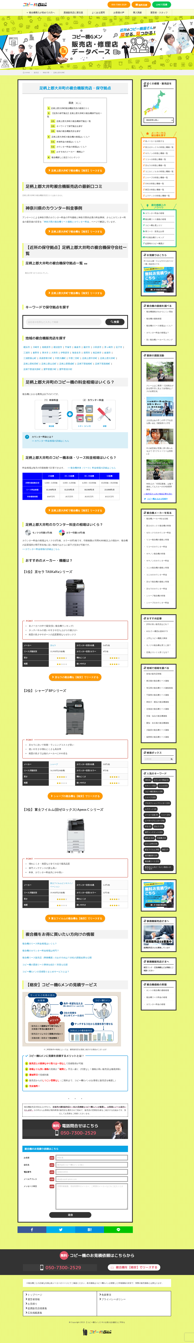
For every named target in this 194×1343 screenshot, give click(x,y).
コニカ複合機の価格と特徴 (157, 567)
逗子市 (119, 347)
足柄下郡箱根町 (84, 363)
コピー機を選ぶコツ (152, 225)
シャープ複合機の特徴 (155, 595)
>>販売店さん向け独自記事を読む (158, 493)
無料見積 (141, 5)
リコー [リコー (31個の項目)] (165, 814)
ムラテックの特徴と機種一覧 (156, 195)
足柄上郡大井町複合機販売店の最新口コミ (68, 108)
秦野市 (36, 352)
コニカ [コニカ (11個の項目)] (163, 785)
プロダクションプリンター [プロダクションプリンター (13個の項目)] (157, 803)
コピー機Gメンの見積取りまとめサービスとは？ (45, 972)
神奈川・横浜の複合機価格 (157, 701)
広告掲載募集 (33, 1313)
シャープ (54, 764)
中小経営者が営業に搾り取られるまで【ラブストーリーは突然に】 (159, 451)
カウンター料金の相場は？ (157, 332)
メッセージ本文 (30, 1186)
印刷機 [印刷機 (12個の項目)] (161, 837)
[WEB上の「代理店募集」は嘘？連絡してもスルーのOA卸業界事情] (159, 469)
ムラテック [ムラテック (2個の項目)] (150, 808)
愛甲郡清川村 (65, 369)
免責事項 (105, 1295)
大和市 (54, 352)
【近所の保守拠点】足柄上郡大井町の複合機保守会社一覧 (74, 114)
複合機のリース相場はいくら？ (159, 325)
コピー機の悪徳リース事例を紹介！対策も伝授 (45, 965)
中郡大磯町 (60, 358)
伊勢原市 (65, 352)
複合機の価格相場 (153, 318)
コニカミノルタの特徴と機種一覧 (158, 171)
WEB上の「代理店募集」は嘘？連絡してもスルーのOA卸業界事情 (159, 486)
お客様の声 (118, 12)
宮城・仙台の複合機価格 (156, 715)
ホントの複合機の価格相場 (157, 989)
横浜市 (26, 347)
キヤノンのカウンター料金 (157, 560)
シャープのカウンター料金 (157, 602)
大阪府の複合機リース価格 (157, 729)
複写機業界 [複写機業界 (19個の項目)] (151, 855)
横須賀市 (57, 347)
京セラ (53, 645)
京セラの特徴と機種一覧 (154, 165)
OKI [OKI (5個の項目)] (148, 779)
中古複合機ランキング (153, 237)
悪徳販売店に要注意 (73, 12)
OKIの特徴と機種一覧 (153, 183)
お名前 (26, 1158)
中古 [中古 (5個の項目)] (148, 826)
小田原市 (97, 347)
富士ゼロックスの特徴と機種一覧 (158, 147)
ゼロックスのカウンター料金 (158, 532)
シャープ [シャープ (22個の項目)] (150, 797)
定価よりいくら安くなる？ (157, 652)
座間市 (87, 352)
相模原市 (46, 347)
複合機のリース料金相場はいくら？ (39, 944)
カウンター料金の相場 (153, 213)
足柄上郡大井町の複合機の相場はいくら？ (68, 137)
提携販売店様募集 (36, 1308)
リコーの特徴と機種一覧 (154, 159)
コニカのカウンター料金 (156, 574)
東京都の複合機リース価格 (157, 680)
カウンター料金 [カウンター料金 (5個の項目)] (161, 779)
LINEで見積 (161, 4)
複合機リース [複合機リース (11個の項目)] (152, 861)
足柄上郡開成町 (66, 363)
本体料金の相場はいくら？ (66, 142)
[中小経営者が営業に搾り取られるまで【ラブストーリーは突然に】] (159, 437)
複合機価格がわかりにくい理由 (159, 311)
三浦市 (26, 352)
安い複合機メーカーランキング (159, 339)
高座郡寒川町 (45, 358)
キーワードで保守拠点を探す (67, 126)
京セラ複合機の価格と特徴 (157, 581)
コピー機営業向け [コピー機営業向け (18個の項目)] (154, 791)
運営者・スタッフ (159, 12)
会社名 (26, 1165)
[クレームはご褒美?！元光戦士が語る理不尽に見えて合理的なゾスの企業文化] (159, 372)
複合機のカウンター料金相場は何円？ (40, 951)
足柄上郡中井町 (89, 358)
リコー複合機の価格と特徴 (157, 539)
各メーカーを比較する (153, 141)
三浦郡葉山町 (29, 358)
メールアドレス (30, 1179)
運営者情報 (32, 1299)
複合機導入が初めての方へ (41, 12)
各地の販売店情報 (153, 673)
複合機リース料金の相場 (156, 996)
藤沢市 (87, 347)
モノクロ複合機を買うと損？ (158, 645)
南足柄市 (97, 352)
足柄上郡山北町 (48, 363)
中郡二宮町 (74, 358)
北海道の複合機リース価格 (157, 708)
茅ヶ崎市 (108, 347)
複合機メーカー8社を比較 (157, 518)
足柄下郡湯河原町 (32, 369)
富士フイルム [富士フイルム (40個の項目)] (152, 849)
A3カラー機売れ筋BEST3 (157, 631)
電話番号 (27, 1172)
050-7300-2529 (118, 4)
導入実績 (137, 12)
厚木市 (45, 352)
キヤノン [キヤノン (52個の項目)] (150, 785)
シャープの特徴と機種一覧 (155, 177)
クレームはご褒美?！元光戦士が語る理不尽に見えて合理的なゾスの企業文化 (160, 388)
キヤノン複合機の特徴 (155, 553)
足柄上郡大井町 (107, 358)
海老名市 (76, 352)
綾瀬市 (107, 352)
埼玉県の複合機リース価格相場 (159, 687)
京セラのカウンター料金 (156, 588)
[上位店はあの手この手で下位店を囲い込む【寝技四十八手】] (159, 407)
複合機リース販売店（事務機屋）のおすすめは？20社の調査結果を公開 (57, 958)
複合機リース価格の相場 (154, 219)
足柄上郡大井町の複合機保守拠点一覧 (71, 121)
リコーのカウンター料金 (156, 546)
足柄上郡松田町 (31, 363)
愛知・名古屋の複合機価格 (157, 722)
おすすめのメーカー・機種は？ (68, 152)
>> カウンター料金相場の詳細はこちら (50, 440)
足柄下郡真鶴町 (102, 363)
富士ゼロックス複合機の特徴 (158, 525)
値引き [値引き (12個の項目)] (149, 837)
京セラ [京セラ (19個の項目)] (158, 826)
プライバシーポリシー (112, 1299)
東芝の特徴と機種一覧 (153, 189)
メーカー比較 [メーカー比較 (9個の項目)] (151, 814)
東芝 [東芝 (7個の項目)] (165, 849)
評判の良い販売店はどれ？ (157, 624)
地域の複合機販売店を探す (66, 131)
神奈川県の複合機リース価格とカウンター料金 (66, 221)
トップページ (33, 1295)
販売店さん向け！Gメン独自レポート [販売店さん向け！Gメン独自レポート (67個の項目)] (158, 867)
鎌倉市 (77, 347)
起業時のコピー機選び (153, 243)
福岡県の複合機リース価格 (157, 736)
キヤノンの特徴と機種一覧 (155, 153)
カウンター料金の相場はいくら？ (69, 147)
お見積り (31, 1304)
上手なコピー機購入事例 (156, 638)
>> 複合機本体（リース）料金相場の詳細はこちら (92, 467)
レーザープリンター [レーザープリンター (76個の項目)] (154, 820)
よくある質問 (98, 12)
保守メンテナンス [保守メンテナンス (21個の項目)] (154, 832)
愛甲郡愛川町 (50, 369)
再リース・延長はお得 (153, 231)
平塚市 (68, 347)
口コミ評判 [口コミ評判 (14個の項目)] (151, 843)
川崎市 (36, 347)
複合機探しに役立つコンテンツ (63, 157)
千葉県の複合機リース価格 (157, 694)
